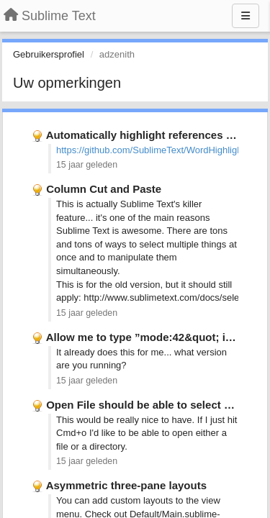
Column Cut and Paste (103, 189)
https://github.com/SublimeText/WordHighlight (150, 150)
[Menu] (245, 16)
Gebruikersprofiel (48, 54)
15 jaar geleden (86, 165)
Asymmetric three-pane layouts (126, 485)
